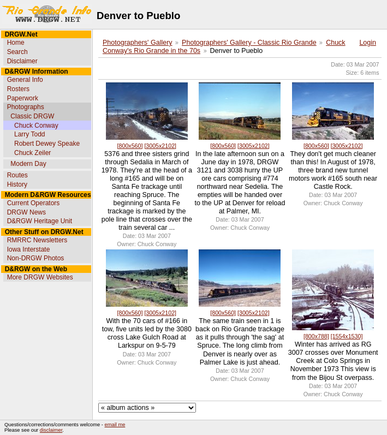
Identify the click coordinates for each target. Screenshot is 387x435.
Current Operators (33, 203)
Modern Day (28, 164)
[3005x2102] (160, 145)
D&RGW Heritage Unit (39, 221)
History (17, 184)
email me (115, 424)
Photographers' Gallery (137, 42)
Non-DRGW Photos (35, 258)
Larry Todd (29, 134)
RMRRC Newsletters (37, 240)
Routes (17, 175)
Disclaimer (22, 61)
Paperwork (22, 98)
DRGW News (26, 212)
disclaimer (51, 430)
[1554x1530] (347, 336)
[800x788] (316, 336)
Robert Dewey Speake (47, 143)
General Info (25, 80)
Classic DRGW (32, 116)
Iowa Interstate (28, 249)
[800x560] (130, 145)
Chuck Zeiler (32, 153)
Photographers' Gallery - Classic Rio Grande (249, 42)
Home (16, 42)
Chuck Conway (36, 125)
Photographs (25, 107)
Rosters (18, 89)
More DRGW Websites (40, 277)
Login (367, 42)
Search (17, 52)
